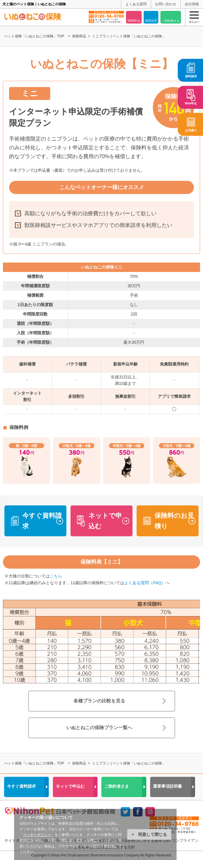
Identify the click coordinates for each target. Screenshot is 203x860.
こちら (56, 576)
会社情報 (192, 4)
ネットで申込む (105, 521)
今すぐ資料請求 (42, 521)
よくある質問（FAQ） (144, 583)
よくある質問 (136, 4)
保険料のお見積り (174, 521)
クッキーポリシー (37, 835)
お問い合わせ (165, 4)
